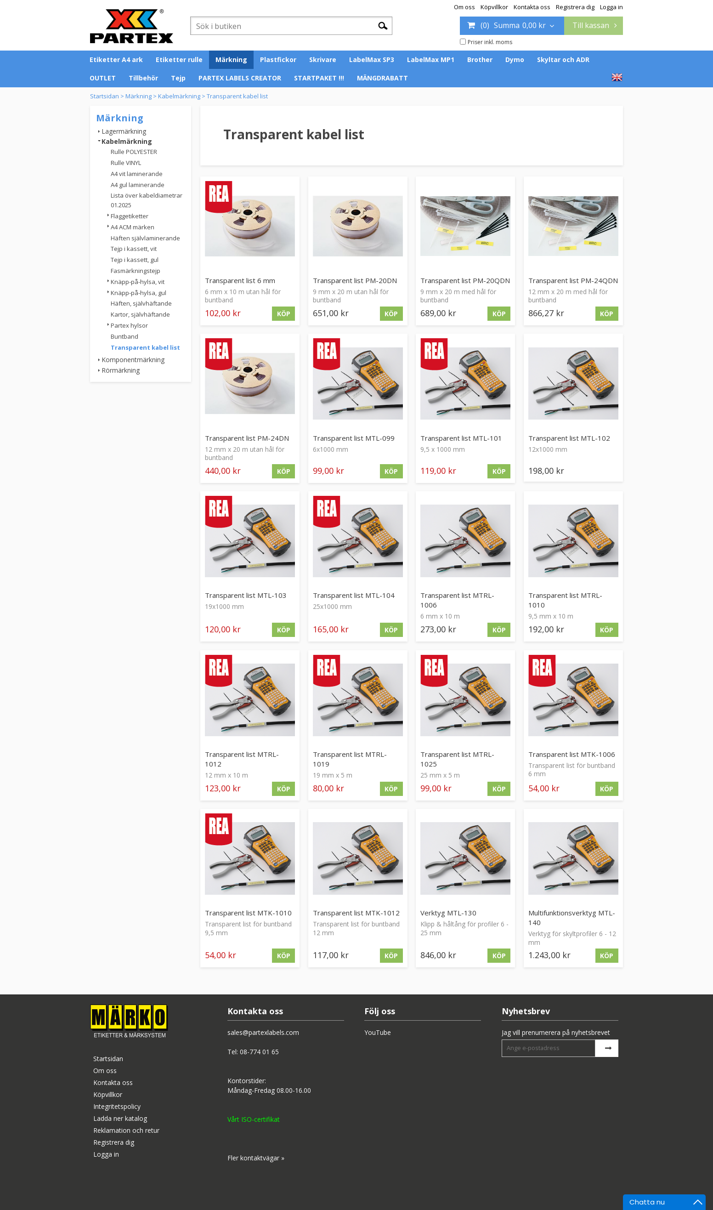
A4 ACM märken (132, 227)
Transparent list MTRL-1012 (242, 759)
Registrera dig (575, 7)
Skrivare (322, 59)
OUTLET (103, 78)
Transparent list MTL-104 (354, 595)
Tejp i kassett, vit (134, 248)
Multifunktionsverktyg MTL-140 (571, 917)
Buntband (124, 336)
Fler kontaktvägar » (255, 1157)
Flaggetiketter (129, 216)
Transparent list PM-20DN (355, 280)
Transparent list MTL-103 (246, 595)
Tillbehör (143, 78)
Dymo (514, 59)
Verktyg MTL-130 (448, 912)
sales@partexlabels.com (263, 1032)
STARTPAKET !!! (319, 78)
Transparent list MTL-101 (461, 438)
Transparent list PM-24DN (247, 438)
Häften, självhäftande (141, 303)
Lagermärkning (124, 131)
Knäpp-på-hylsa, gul (138, 293)
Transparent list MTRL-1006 (457, 600)
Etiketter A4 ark (116, 59)
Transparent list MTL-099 (354, 438)
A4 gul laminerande (137, 185)
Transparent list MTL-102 (569, 438)
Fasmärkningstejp (135, 271)
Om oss (464, 7)
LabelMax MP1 (430, 59)
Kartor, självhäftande (140, 314)
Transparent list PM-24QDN (573, 280)
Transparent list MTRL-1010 (565, 600)
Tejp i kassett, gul (134, 260)
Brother (479, 59)
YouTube (377, 1032)
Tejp (178, 78)
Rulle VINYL (126, 163)
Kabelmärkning (179, 96)
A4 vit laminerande (137, 174)
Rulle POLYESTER (134, 152)
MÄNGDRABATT (382, 78)
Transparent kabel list (237, 96)
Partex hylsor (129, 325)
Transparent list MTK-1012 (356, 912)
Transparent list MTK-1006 (571, 754)
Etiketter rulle (179, 59)
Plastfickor (278, 59)
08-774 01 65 (259, 1051)
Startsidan (104, 96)
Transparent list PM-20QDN (465, 280)
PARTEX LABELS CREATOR (239, 78)
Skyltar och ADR (563, 59)
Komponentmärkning (133, 359)
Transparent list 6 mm (240, 280)
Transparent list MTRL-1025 (457, 759)
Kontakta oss (532, 7)
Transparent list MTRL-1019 (350, 759)
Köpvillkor (494, 7)
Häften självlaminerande (145, 238)
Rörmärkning (121, 370)
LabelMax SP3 (371, 59)
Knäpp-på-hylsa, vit (137, 282)
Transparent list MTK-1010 (248, 912)
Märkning (231, 59)
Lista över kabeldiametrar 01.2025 (146, 200)
